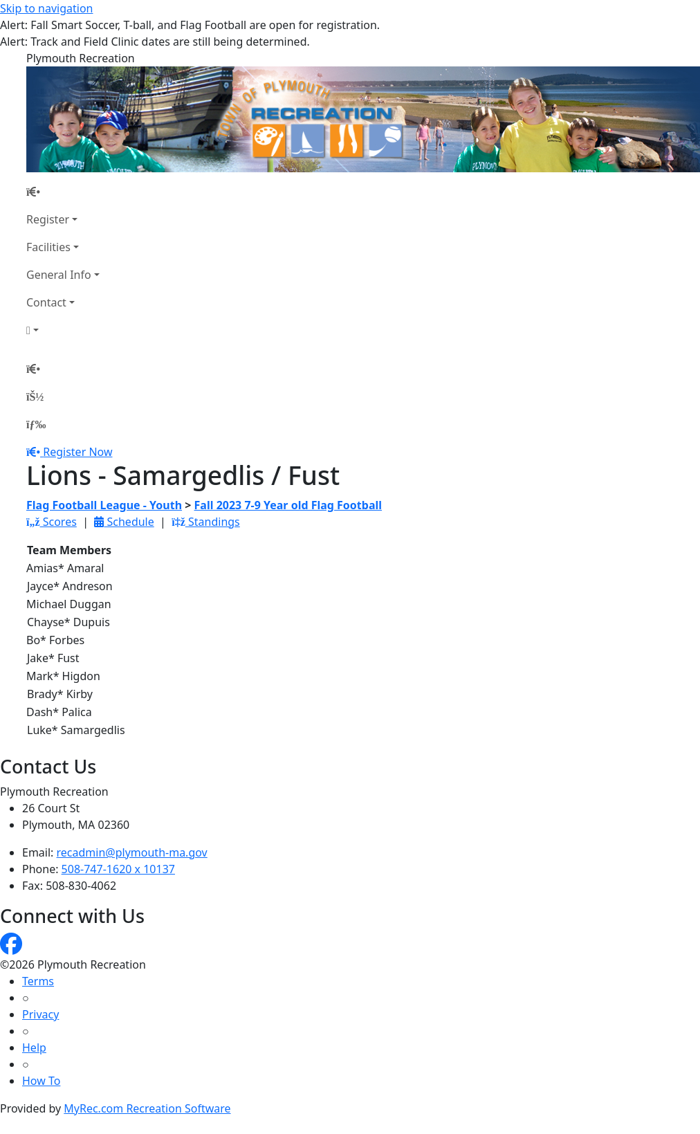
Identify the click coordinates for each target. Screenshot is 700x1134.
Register (47, 219)
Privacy (40, 1014)
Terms (38, 981)
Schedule (124, 521)
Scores (51, 521)
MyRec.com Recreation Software (147, 1108)
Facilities (48, 247)
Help (34, 1047)
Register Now (77, 451)
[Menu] (36, 424)
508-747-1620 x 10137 (118, 869)
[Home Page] (63, 191)
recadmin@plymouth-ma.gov (132, 852)
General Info (58, 274)
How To (41, 1080)
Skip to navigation (46, 8)
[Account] (63, 330)
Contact (46, 302)
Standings (206, 521)
